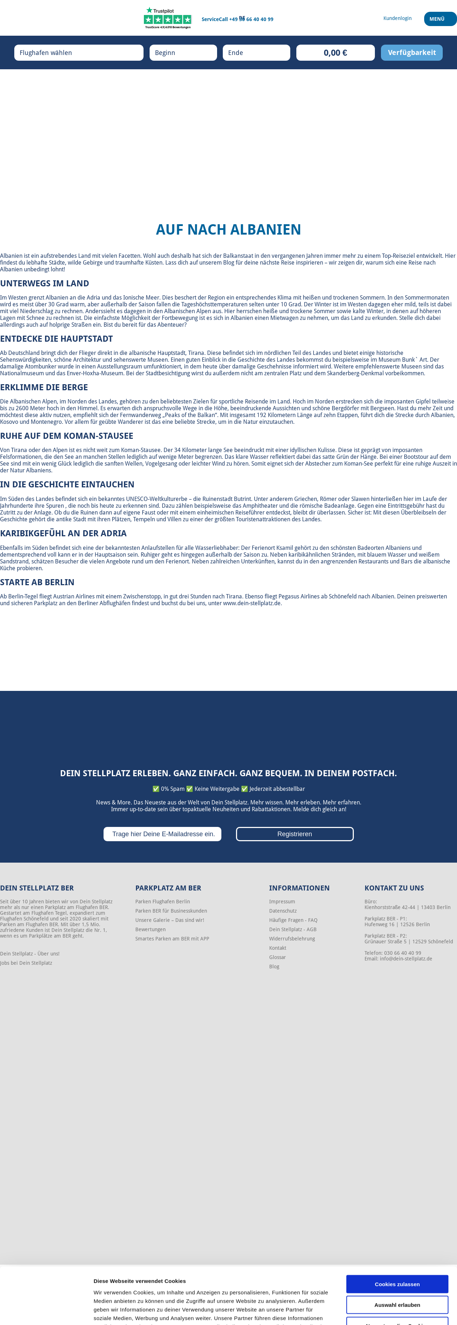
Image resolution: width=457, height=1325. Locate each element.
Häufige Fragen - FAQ (293, 920)
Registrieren (294, 834)
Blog (274, 966)
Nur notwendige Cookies (397, 1273)
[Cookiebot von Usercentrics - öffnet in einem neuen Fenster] (46, 1311)
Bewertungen (150, 929)
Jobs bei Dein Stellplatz (26, 963)
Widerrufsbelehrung (292, 939)
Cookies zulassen (397, 1231)
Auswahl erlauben (397, 1252)
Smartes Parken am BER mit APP (172, 939)
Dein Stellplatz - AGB (293, 929)
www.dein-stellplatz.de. (252, 603)
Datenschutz (283, 911)
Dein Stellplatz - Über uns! (30, 954)
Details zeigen (380, 1311)
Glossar (277, 957)
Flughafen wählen (53, 52)
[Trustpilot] (168, 18)
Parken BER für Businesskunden (171, 911)
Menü (438, 21)
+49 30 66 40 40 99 (251, 19)
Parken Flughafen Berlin (162, 901)
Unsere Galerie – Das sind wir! (169, 920)
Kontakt (277, 948)
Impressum (282, 901)
